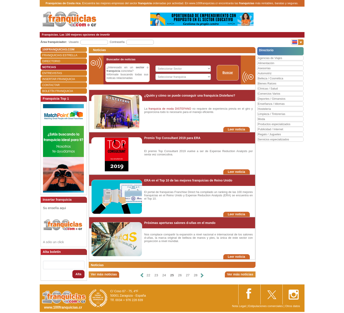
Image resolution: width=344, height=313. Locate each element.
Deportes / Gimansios (272, 98)
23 (156, 275)
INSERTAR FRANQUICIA (58, 79)
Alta (78, 274)
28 (195, 275)
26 (180, 275)
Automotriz (265, 73)
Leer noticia (236, 129)
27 (188, 275)
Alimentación (266, 63)
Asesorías (264, 68)
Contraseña (117, 42)
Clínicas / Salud (268, 88)
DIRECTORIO (51, 61)
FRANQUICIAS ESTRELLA (59, 55)
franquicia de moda (161, 108)
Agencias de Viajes (270, 58)
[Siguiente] (202, 275)
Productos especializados (274, 124)
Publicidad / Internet (270, 129)
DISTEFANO (183, 108)
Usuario (74, 42)
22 (148, 275)
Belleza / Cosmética (270, 78)
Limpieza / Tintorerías (271, 114)
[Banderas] (297, 42)
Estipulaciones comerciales (266, 306)
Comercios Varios (269, 93)
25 (172, 275)
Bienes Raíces (267, 83)
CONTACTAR (51, 85)
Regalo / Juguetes (269, 134)
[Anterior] (142, 275)
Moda (261, 119)
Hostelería (264, 109)
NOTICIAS (49, 67)
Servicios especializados (273, 139)
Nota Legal (239, 306)
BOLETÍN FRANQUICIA (57, 91)
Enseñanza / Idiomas (271, 103)
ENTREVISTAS (52, 73)
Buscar (227, 72)
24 (164, 275)
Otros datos (292, 306)
